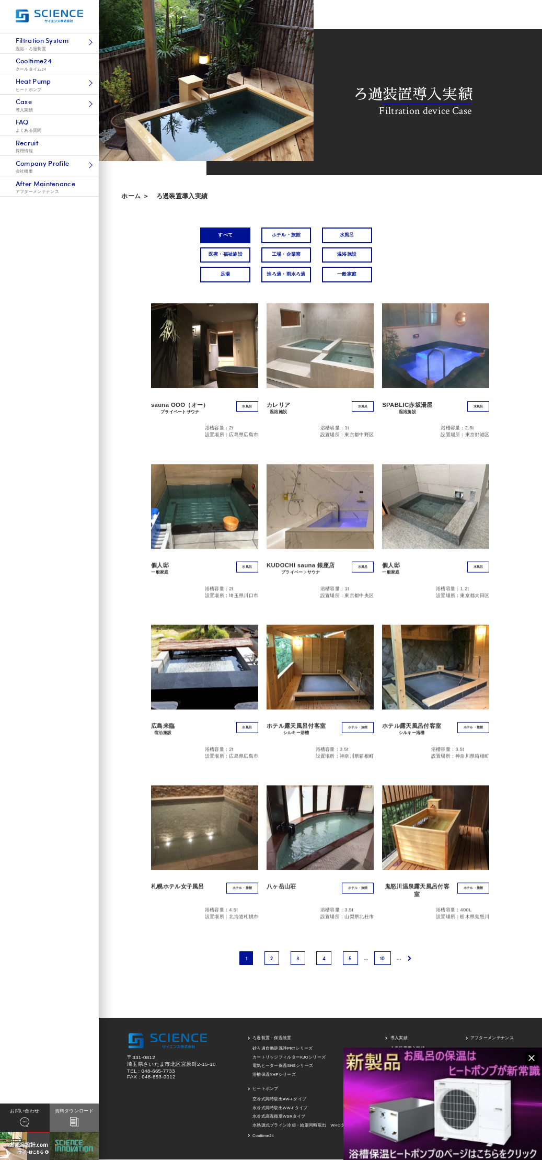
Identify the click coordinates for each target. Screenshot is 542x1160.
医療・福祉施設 (225, 254)
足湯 (225, 274)
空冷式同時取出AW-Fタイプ (279, 1099)
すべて (225, 234)
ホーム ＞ (135, 196)
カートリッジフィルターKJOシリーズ (289, 1057)
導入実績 (399, 1038)
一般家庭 (345, 274)
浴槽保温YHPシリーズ (274, 1075)
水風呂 (346, 234)
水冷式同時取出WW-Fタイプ (280, 1108)
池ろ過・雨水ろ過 (285, 274)
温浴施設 (345, 254)
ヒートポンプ (265, 1089)
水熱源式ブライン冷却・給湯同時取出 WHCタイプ (303, 1125)
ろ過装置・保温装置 (272, 1038)
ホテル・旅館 (285, 234)
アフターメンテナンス (492, 1038)
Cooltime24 (263, 1136)
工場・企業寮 (285, 254)
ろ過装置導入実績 (182, 196)
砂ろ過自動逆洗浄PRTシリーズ (282, 1049)
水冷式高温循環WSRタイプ (279, 1116)
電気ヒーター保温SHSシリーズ (282, 1066)
